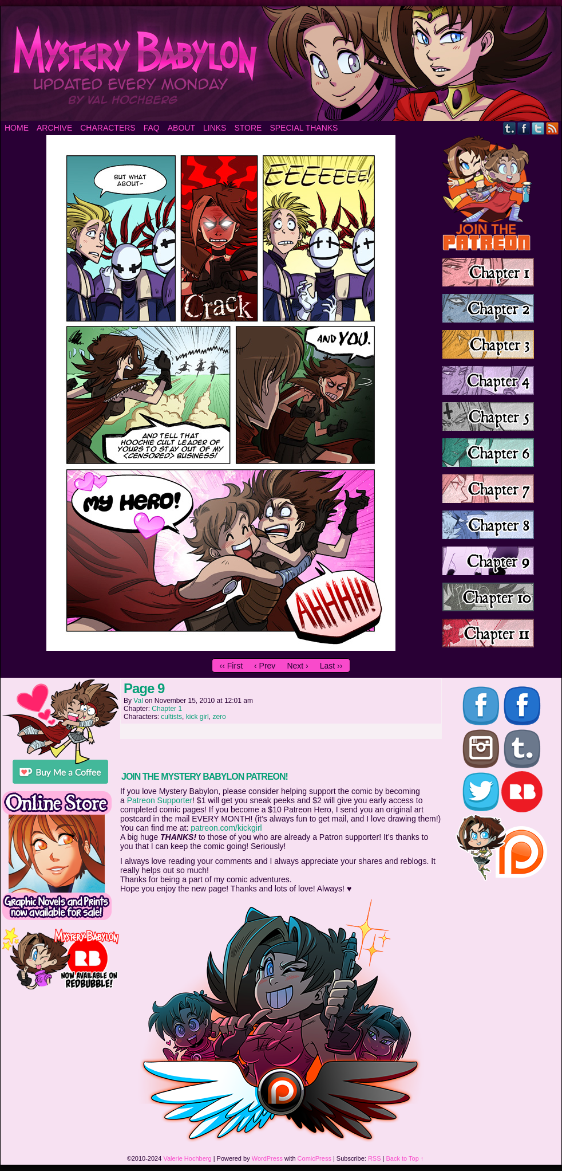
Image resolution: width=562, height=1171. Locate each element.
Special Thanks (304, 127)
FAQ (152, 127)
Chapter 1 (167, 709)
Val (138, 701)
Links (214, 127)
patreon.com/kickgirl (226, 827)
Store (248, 127)
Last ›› (331, 665)
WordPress (267, 1158)
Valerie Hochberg (187, 1158)
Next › (297, 665)
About (181, 127)
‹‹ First (231, 665)
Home (17, 127)
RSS (552, 128)
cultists (171, 717)
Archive (54, 127)
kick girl (197, 717)
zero (218, 717)
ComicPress (314, 1158)
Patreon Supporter (159, 800)
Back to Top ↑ (405, 1158)
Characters (107, 127)
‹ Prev (264, 665)
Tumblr (509, 128)
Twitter (538, 128)
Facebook (524, 128)
